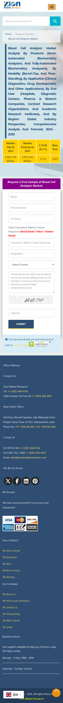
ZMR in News (11, 620)
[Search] (55, 21)
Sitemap (8, 577)
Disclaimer (10, 557)
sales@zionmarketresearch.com (28, 457)
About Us (9, 594)
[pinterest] (35, 481)
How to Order (11, 550)
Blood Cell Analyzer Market (23, 38)
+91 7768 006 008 (45, 426)
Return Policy (11, 570)
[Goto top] (56, 691)
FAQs (7, 563)
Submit (21, 324)
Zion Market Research (31, 698)
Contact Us (10, 607)
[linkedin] (26, 481)
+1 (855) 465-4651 (42, 396)
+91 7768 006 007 (25, 426)
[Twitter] (8, 481)
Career (8, 627)
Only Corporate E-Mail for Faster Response (31, 231)
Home (8, 34)
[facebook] (17, 481)
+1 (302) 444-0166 (18, 391)
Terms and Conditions (16, 600)
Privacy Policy (21, 345)
